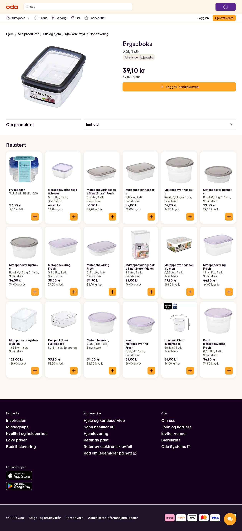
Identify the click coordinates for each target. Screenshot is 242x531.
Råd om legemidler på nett (110, 453)
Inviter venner (174, 433)
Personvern (74, 518)
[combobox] (80, 7)
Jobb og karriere (176, 427)
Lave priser (16, 440)
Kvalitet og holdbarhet (26, 433)
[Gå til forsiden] (12, 7)
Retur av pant (96, 440)
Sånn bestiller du (99, 427)
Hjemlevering (96, 433)
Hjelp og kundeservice (104, 420)
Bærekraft (170, 440)
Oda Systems (176, 446)
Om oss (168, 420)
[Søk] (27, 7)
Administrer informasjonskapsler (113, 518)
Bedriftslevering (21, 446)
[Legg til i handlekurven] (35, 217)
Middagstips (17, 427)
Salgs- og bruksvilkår (45, 518)
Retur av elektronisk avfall (108, 446)
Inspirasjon (16, 420)
